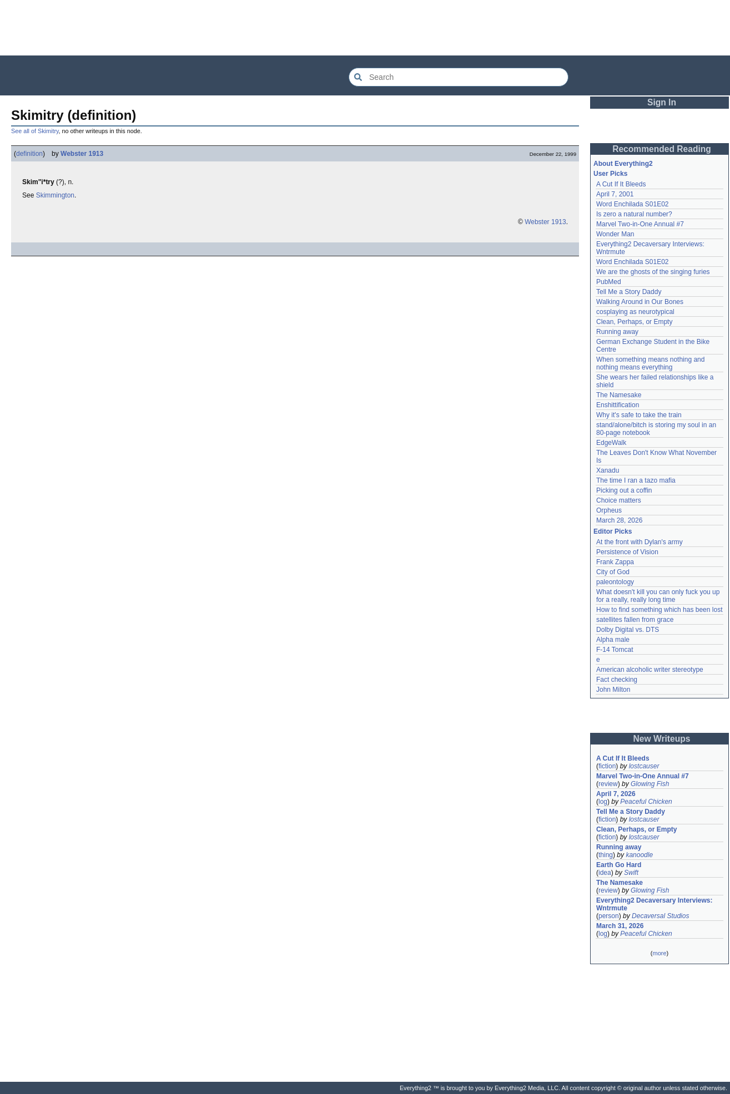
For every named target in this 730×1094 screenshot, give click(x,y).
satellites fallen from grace (634, 620)
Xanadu (607, 470)
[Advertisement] (365, 28)
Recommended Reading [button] (661, 149)
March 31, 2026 (619, 926)
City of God (613, 572)
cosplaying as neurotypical (635, 312)
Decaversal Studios (660, 916)
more (659, 953)
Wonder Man (615, 234)
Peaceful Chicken (646, 802)
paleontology (615, 582)
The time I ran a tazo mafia (636, 480)
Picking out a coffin (624, 490)
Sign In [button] (661, 102)
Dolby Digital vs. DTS (627, 630)
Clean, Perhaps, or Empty (634, 322)
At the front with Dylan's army (639, 542)
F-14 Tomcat (614, 650)
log (602, 802)
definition (29, 154)
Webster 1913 (82, 154)
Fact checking (616, 679)
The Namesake (618, 395)
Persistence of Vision (627, 552)
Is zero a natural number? (634, 214)
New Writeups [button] (662, 738)
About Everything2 (623, 164)
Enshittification (617, 405)
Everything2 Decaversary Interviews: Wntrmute (654, 904)
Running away (617, 332)
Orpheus (609, 510)
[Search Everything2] (458, 77)
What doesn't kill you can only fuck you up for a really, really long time (657, 596)
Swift (631, 873)
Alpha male (613, 640)
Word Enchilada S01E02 (632, 204)
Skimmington (55, 195)
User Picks (610, 174)
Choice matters (618, 500)
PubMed (608, 282)
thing (605, 855)
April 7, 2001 (614, 194)
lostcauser (644, 766)
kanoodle (639, 855)
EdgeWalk (611, 443)
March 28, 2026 (619, 520)
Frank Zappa (615, 562)
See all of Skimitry (35, 131)
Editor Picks (612, 531)
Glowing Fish (650, 784)
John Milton (613, 689)
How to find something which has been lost (659, 610)
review (608, 784)
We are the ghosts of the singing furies (653, 272)
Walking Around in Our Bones (639, 302)
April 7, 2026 (616, 794)
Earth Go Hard (618, 865)
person (608, 916)
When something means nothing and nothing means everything (650, 363)
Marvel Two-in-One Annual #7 (640, 224)
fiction (607, 766)
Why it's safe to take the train (639, 415)
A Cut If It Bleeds (621, 184)
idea (604, 873)
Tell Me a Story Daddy (628, 292)
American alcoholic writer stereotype (649, 669)
